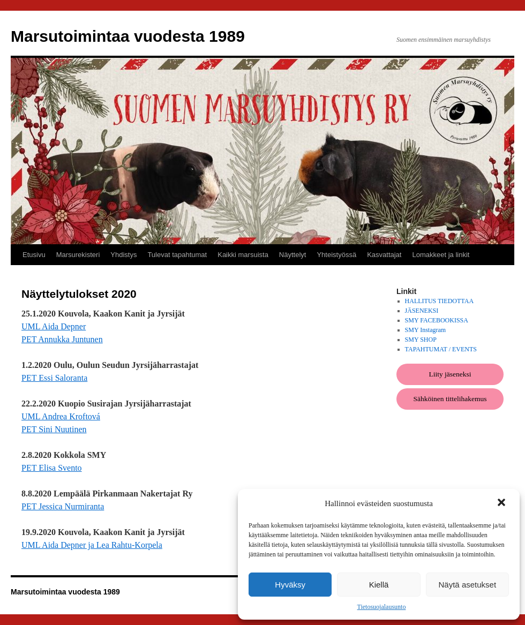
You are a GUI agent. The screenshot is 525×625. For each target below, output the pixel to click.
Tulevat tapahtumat (177, 255)
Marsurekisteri (78, 255)
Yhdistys (123, 255)
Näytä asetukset (468, 584)
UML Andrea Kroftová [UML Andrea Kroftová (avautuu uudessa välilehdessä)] (60, 416)
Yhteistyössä (336, 255)
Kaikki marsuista (243, 255)
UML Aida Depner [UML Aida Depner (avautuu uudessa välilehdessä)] (53, 326)
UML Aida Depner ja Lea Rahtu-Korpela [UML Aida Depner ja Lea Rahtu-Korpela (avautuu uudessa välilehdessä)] (91, 544)
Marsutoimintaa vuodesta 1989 (128, 36)
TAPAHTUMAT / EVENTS (441, 349)
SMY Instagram (425, 330)
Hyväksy (290, 584)
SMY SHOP (421, 339)
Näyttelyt (292, 255)
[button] (502, 503)
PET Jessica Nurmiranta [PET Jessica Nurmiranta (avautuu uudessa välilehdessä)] (62, 506)
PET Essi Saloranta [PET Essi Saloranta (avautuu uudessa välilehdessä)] (54, 377)
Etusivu (34, 255)
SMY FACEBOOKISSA (436, 320)
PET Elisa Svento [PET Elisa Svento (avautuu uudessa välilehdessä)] (51, 467)
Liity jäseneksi (450, 374)
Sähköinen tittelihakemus (450, 399)
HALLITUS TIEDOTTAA (439, 301)
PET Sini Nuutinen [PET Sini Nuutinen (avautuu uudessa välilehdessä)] (54, 429)
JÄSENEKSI (422, 310)
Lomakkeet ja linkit (440, 255)
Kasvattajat (384, 255)
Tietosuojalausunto (381, 607)
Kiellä (379, 584)
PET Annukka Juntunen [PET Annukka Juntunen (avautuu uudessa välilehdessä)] (62, 339)
